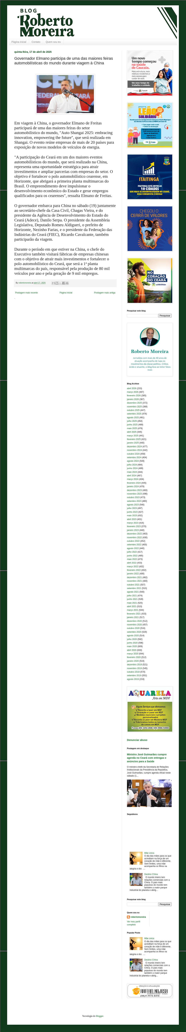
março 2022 (132, 566)
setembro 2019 (134, 675)
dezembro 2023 (134, 490)
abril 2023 (131, 519)
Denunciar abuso (137, 740)
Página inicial (18, 41)
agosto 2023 (133, 504)
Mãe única (149, 853)
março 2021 (132, 610)
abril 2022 (131, 563)
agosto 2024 (133, 461)
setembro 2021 (134, 588)
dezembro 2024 (134, 446)
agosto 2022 (133, 548)
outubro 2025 (133, 410)
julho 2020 (132, 639)
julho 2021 (132, 595)
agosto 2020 (133, 635)
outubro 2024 (133, 454)
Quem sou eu (53, 41)
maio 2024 (132, 472)
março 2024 (132, 479)
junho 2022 (132, 555)
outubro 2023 (133, 497)
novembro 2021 (134, 581)
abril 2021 (131, 606)
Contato (36, 41)
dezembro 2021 (134, 577)
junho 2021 (132, 599)
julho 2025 (132, 421)
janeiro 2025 (133, 443)
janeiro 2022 (133, 573)
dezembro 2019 (134, 664)
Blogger (99, 1016)
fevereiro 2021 (134, 614)
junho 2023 (132, 512)
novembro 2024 (134, 450)
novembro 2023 (134, 494)
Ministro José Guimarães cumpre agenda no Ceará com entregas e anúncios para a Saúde (147, 758)
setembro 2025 (134, 414)
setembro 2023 (134, 501)
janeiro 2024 (133, 486)
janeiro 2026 (133, 399)
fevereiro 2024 (134, 483)
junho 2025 (132, 424)
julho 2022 (132, 552)
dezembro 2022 (134, 533)
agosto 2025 (133, 417)
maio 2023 (132, 515)
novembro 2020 (134, 624)
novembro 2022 (134, 537)
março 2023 (132, 523)
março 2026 (132, 392)
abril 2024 (131, 475)
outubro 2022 (133, 541)
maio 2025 (132, 428)
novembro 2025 (134, 406)
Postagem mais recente (26, 292)
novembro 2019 (134, 668)
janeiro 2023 (133, 530)
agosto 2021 (133, 592)
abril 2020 (131, 650)
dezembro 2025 (134, 403)
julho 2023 (132, 508)
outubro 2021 (133, 584)
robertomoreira (138, 917)
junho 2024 (132, 468)
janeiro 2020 (133, 661)
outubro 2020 (133, 628)
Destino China (151, 874)
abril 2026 (131, 388)
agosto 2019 (133, 679)
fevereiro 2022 (134, 570)
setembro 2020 (134, 632)
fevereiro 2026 (134, 395)
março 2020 (132, 653)
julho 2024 (132, 464)
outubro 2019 (133, 672)
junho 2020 (132, 643)
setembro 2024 (134, 457)
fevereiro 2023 (134, 526)
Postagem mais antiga (104, 292)
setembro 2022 (134, 544)
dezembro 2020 (134, 621)
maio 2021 (132, 603)
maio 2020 (132, 646)
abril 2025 (131, 432)
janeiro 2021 (133, 617)
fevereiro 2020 (134, 657)
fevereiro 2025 (134, 439)
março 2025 (132, 435)
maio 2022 (132, 559)
